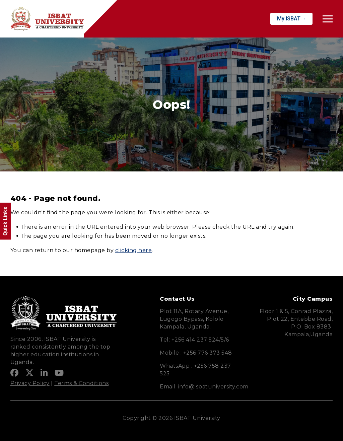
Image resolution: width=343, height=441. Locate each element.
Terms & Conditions (81, 383)
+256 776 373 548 (207, 353)
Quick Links (5, 221)
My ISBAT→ (291, 18)
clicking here (133, 250)
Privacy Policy (30, 383)
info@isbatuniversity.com (213, 386)
